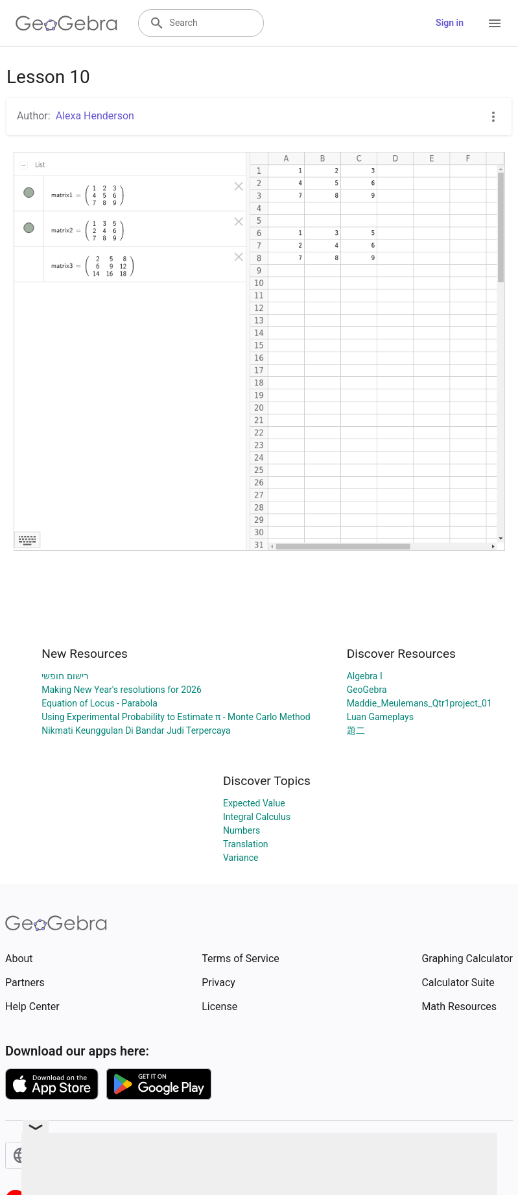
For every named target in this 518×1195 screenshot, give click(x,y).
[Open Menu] (494, 23)
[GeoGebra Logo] (66, 23)
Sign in (450, 23)
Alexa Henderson (95, 116)
